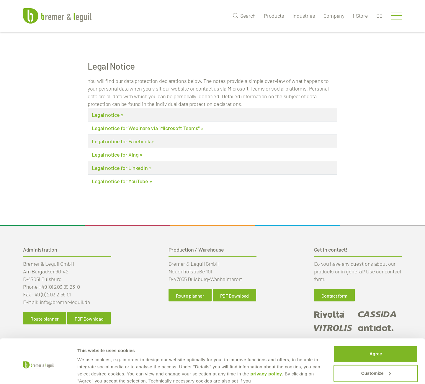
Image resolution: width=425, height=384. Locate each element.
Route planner (190, 295)
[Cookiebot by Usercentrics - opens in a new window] (38, 372)
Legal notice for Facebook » (123, 141)
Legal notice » (108, 114)
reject (376, 367)
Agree (376, 329)
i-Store (360, 15)
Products (274, 15)
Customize (376, 348)
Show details (91, 372)
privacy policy (266, 349)
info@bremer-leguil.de (65, 302)
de (379, 15)
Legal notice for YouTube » (122, 181)
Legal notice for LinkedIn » (122, 168)
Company (333, 15)
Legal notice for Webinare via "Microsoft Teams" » (147, 128)
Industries (303, 15)
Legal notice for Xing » (117, 154)
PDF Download (234, 295)
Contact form (334, 295)
